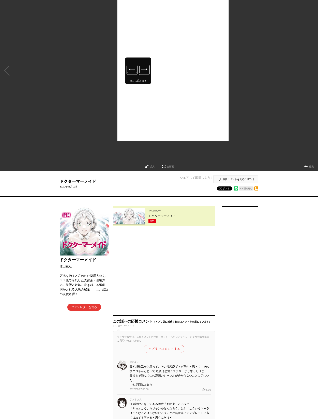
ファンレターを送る (84, 307)
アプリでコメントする (164, 268)
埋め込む (248, 188)
